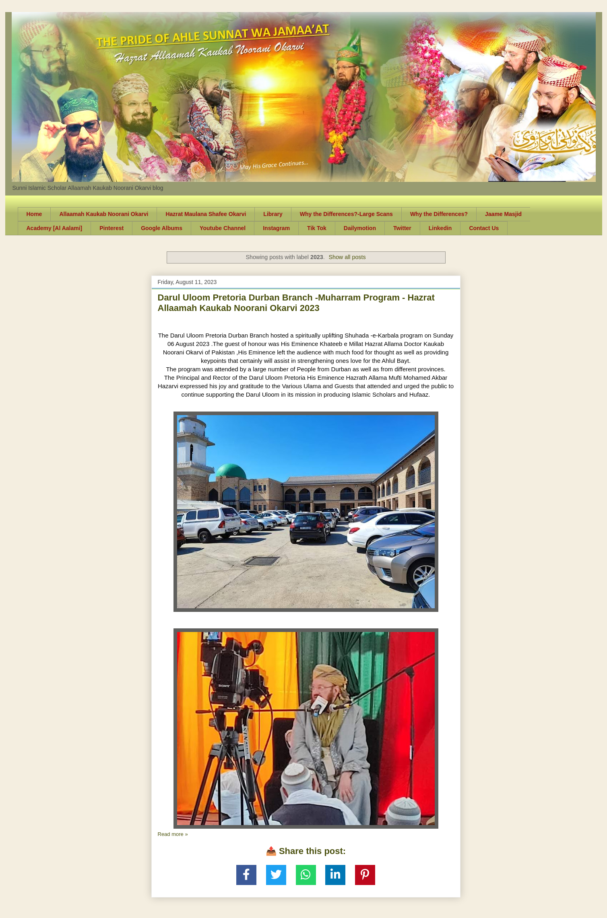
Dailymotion (360, 228)
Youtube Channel (223, 228)
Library (272, 214)
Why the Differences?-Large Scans (346, 214)
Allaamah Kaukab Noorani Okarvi (103, 214)
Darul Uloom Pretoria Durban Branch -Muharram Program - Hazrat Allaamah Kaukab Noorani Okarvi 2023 (296, 302)
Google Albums (161, 228)
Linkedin (440, 228)
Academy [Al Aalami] (55, 228)
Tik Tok (316, 228)
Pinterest (111, 228)
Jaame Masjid (503, 214)
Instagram (276, 228)
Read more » (173, 834)
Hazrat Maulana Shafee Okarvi (205, 214)
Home (34, 214)
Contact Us (484, 228)
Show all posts (346, 257)
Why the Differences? (439, 214)
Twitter (402, 228)
